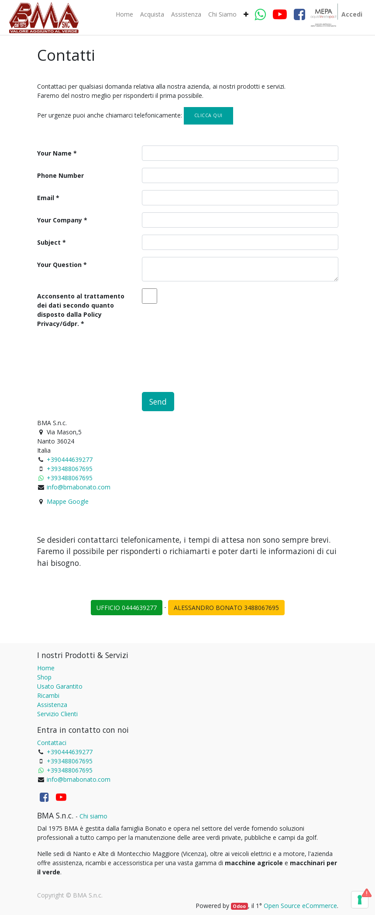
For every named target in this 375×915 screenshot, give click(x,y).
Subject (49, 242)
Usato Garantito (60, 686)
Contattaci (51, 742)
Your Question (59, 264)
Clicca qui (208, 115)
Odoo (239, 906)
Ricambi (48, 695)
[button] (246, 14)
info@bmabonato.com (78, 487)
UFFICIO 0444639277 (126, 607)
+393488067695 (70, 468)
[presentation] (103, 355)
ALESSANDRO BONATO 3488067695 (226, 607)
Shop (44, 677)
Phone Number (60, 175)
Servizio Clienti (57, 714)
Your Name (54, 153)
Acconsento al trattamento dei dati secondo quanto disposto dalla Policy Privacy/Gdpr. (80, 310)
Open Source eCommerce (300, 905)
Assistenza (52, 704)
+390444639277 (70, 459)
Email (45, 198)
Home (46, 668)
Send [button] (158, 401)
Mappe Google (68, 501)
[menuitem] (124, 14)
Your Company (59, 220)
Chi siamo (93, 816)
